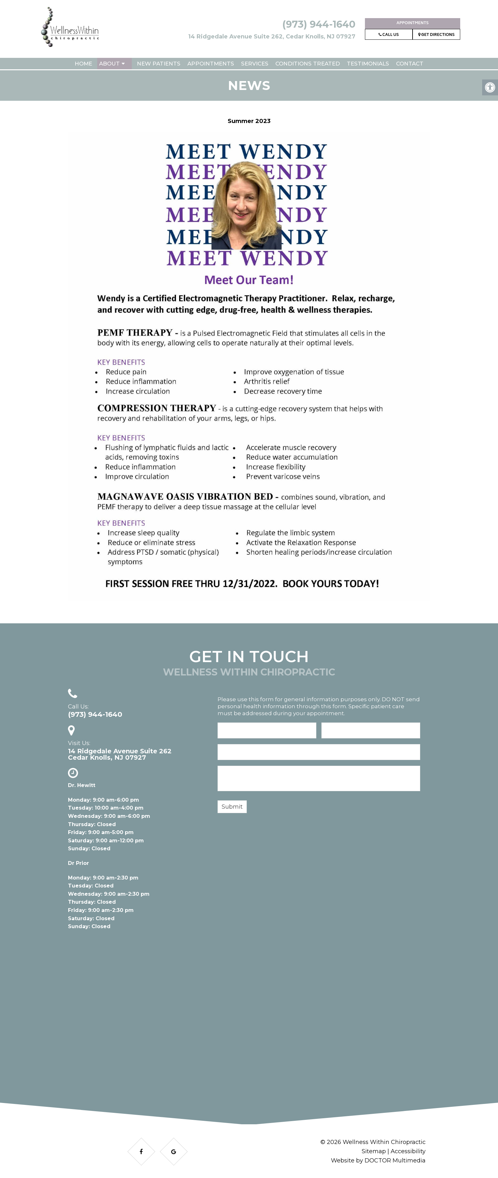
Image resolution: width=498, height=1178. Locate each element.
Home (83, 63)
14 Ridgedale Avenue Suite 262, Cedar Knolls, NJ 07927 (271, 36)
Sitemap (374, 1151)
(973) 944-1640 (318, 24)
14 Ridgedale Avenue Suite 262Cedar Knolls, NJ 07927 (120, 754)
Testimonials (368, 63)
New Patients (158, 63)
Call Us (389, 35)
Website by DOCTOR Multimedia (378, 1160)
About (109, 63)
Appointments (412, 23)
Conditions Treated (307, 63)
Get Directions (436, 35)
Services (254, 63)
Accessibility (408, 1151)
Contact (409, 63)
